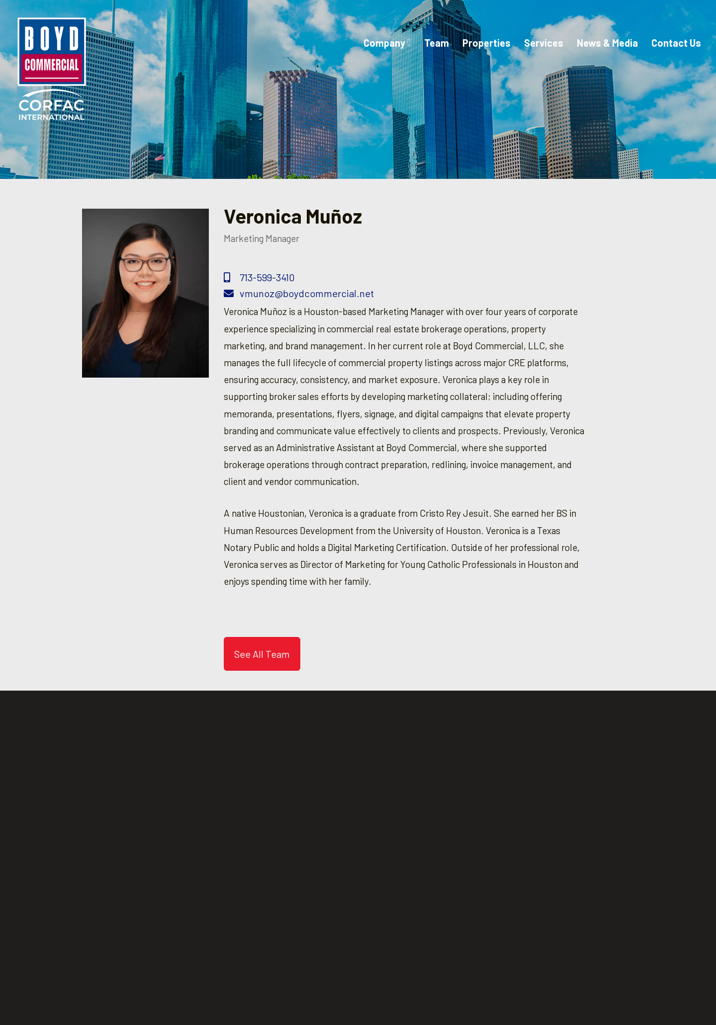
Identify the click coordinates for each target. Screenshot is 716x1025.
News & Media (607, 43)
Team (436, 43)
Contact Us (676, 43)
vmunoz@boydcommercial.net (299, 293)
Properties (486, 43)
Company (387, 43)
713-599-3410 (259, 277)
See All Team (262, 654)
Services (543, 43)
